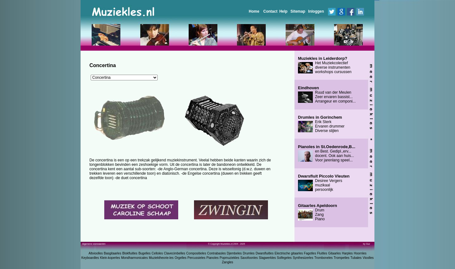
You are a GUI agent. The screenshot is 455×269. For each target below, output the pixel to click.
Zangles (227, 262)
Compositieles (196, 253)
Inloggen (316, 11)
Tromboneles (323, 258)
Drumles (248, 253)
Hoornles (360, 253)
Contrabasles (216, 253)
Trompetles (341, 258)
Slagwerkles (267, 258)
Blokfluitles (129, 253)
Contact (270, 11)
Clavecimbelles (174, 253)
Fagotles (310, 253)
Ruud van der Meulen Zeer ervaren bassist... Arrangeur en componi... (327, 94)
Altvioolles (95, 253)
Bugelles (144, 253)
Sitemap (297, 11)
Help (283, 11)
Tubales (355, 258)
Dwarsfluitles (265, 253)
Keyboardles (90, 258)
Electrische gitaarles (289, 253)
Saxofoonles (249, 258)
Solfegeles (284, 258)
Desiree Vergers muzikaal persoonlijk (323, 183)
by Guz (366, 244)
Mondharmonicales (134, 258)
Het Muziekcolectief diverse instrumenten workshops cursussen (324, 65)
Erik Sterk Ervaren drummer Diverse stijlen (321, 124)
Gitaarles (334, 253)
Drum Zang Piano (317, 212)
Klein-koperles (110, 258)
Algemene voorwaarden (94, 244)
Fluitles (322, 253)
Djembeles (234, 253)
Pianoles (212, 258)
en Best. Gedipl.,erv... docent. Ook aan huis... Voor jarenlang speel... (326, 153)
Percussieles (196, 258)
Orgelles (180, 258)
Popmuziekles (229, 258)
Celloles (157, 253)
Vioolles (368, 258)
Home (254, 11)
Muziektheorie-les (161, 258)
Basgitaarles (112, 253)
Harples (347, 253)
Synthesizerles (303, 258)
